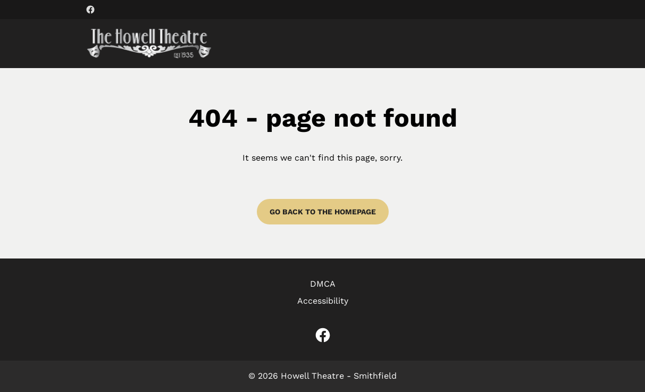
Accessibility (322, 301)
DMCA (323, 284)
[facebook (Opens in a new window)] (90, 9)
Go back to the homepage (323, 211)
